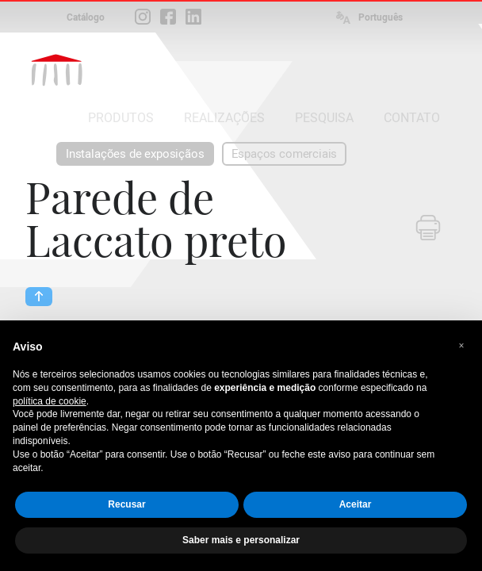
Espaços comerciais (284, 154)
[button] (461, 345)
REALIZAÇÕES (224, 117)
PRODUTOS (121, 117)
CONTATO (412, 117)
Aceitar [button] (355, 504)
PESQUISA (324, 117)
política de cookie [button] (49, 401)
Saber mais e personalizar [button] (241, 540)
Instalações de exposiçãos (135, 154)
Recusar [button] (126, 504)
